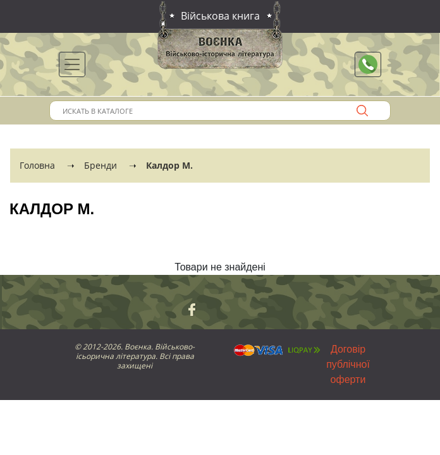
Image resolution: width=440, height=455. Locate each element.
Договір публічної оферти (348, 364)
